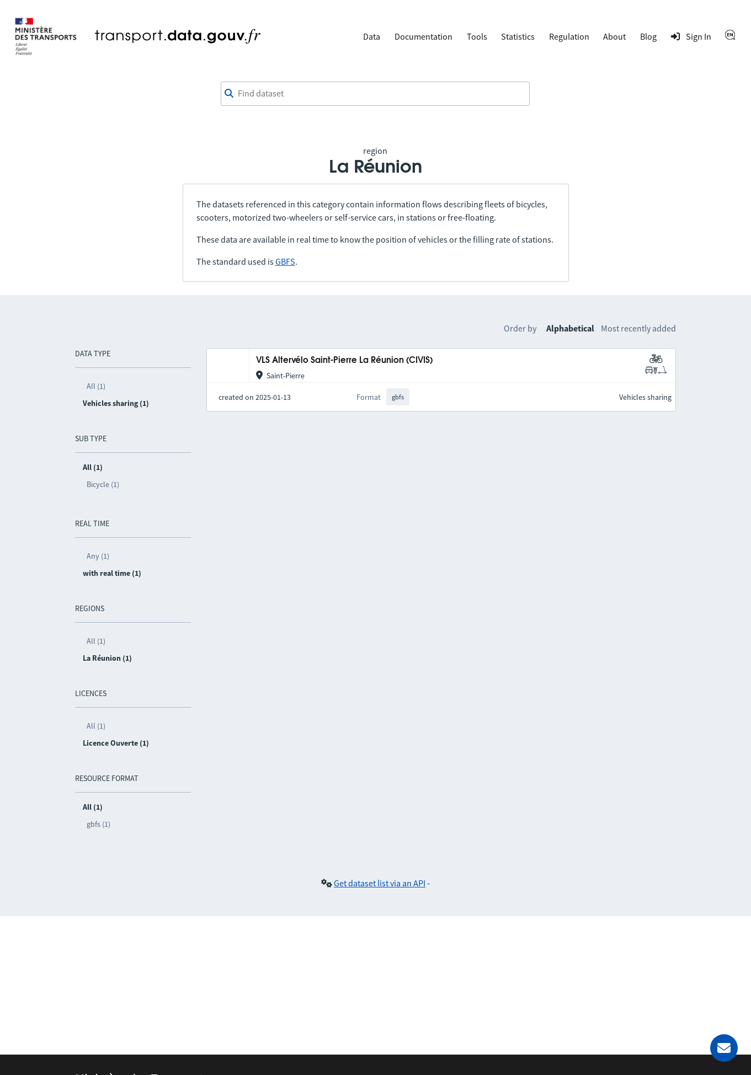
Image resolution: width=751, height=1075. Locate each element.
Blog (648, 36)
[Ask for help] (724, 1048)
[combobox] (375, 94)
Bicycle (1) (103, 484)
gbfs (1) (98, 824)
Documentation (423, 36)
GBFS (285, 261)
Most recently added (638, 328)
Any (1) (98, 556)
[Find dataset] (375, 94)
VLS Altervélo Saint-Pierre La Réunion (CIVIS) (344, 360)
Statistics (518, 36)
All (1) (96, 386)
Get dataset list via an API (379, 883)
